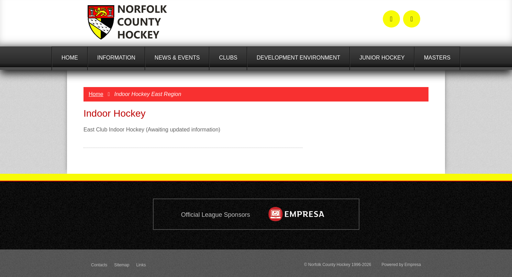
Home (96, 94)
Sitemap (121, 265)
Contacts (99, 265)
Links (141, 265)
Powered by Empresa (401, 264)
